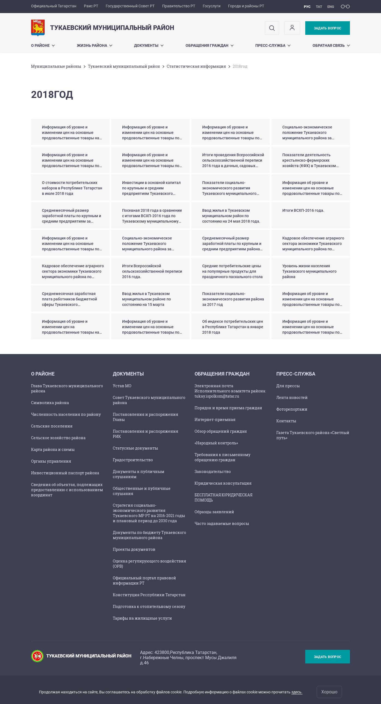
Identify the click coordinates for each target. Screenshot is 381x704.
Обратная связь (331, 45)
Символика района (50, 402)
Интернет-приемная (215, 419)
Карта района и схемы (53, 449)
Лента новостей (292, 397)
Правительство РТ (178, 6)
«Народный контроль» (216, 442)
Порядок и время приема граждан (228, 407)
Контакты (286, 420)
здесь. (297, 692)
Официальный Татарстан (53, 6)
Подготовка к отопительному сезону (149, 606)
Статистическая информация (196, 66)
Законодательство (213, 471)
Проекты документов (134, 549)
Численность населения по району (66, 414)
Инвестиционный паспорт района (65, 472)
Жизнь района (94, 45)
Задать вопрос (327, 28)
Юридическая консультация (223, 483)
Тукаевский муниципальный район (124, 66)
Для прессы (288, 385)
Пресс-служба (273, 45)
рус (307, 7)
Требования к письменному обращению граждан (222, 457)
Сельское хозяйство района (58, 437)
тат (319, 7)
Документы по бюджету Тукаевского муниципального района (149, 535)
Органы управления (51, 461)
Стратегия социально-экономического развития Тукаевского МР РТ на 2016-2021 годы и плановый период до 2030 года (149, 513)
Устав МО (122, 385)
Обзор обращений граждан (221, 431)
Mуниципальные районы (56, 66)
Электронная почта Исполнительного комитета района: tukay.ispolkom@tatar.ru (230, 391)
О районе (43, 45)
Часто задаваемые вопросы (222, 523)
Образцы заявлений (214, 511)
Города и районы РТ (246, 6)
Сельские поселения (51, 426)
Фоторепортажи (291, 409)
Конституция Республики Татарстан (149, 594)
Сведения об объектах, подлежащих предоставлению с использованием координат (67, 489)
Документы (149, 45)
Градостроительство (133, 459)
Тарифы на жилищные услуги (142, 618)
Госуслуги (211, 6)
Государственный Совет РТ (130, 6)
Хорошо (329, 691)
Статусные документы (135, 448)
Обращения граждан (210, 45)
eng (330, 7)
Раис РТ (91, 6)
